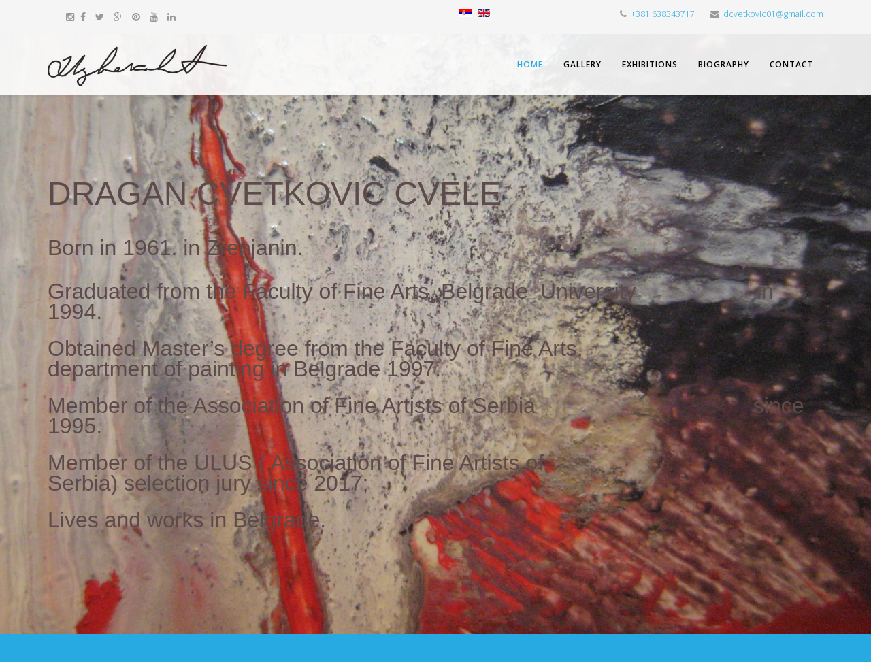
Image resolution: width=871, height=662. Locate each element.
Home (530, 64)
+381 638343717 (663, 14)
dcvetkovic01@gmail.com (773, 14)
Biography (723, 64)
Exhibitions (650, 64)
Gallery (582, 64)
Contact (791, 64)
